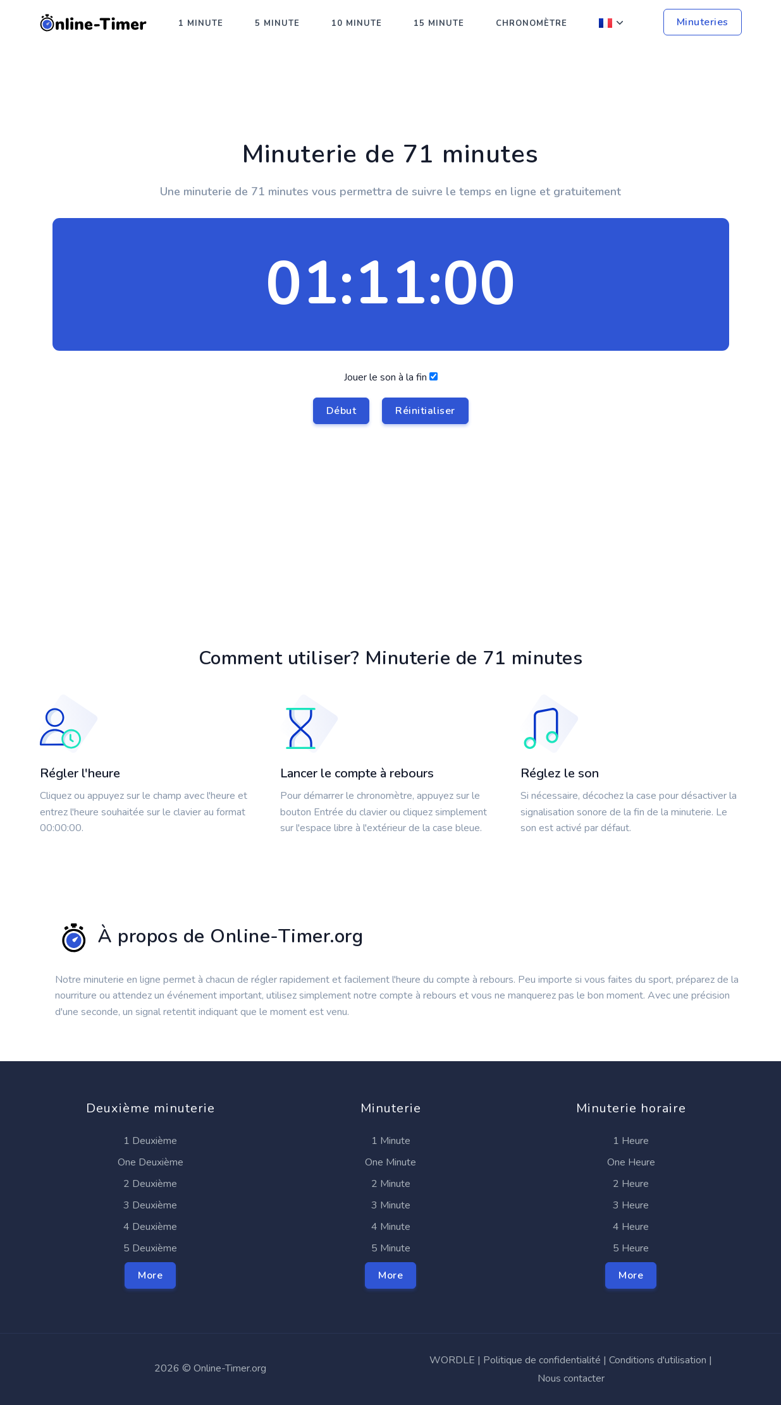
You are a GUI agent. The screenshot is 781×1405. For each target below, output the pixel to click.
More (150, 1275)
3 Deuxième (150, 1205)
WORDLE (452, 1360)
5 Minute (277, 23)
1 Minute (200, 23)
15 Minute (439, 23)
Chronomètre (531, 23)
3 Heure (631, 1205)
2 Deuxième (150, 1184)
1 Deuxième (150, 1141)
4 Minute (390, 1227)
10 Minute (356, 23)
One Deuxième (150, 1162)
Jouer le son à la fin (390, 397)
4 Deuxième (150, 1227)
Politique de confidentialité (542, 1360)
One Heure (631, 1162)
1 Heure (631, 1141)
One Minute (390, 1162)
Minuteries (703, 22)
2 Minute (390, 1184)
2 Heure (631, 1184)
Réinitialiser (425, 411)
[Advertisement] (391, 101)
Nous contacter (571, 1378)
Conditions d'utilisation (657, 1360)
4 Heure (631, 1227)
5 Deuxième (150, 1248)
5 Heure (631, 1248)
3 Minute (390, 1205)
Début (341, 411)
